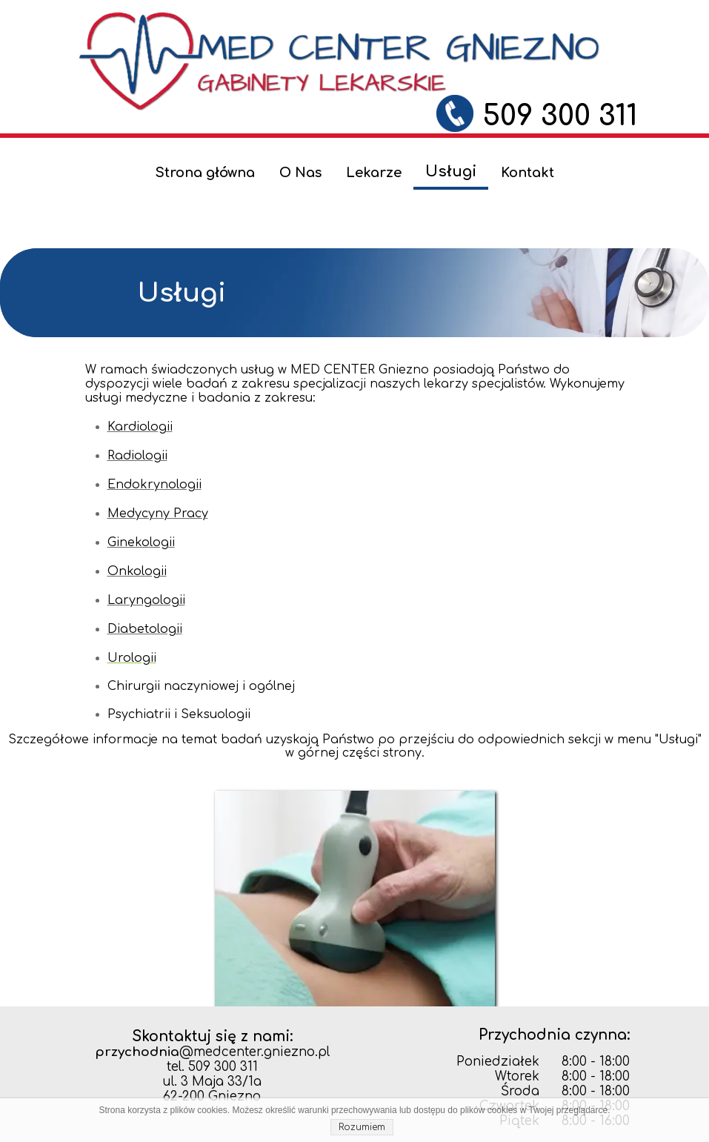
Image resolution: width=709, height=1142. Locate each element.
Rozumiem (362, 1127)
